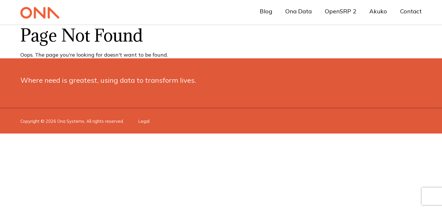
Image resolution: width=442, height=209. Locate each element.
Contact (411, 11)
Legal (143, 121)
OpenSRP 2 (340, 11)
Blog (266, 11)
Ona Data (298, 11)
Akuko (378, 11)
